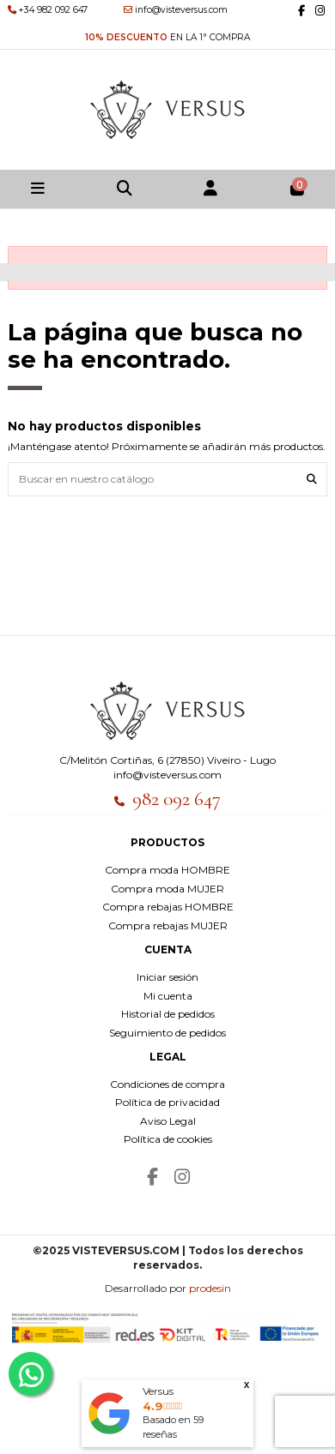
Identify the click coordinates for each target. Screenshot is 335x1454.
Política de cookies (168, 1139)
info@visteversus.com (167, 774)
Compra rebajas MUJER (168, 925)
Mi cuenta (167, 995)
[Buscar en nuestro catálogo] (311, 479)
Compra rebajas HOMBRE (168, 906)
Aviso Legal (168, 1121)
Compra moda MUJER (167, 888)
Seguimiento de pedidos (167, 1032)
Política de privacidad (167, 1102)
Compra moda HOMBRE (167, 869)
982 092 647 (176, 799)
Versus (158, 1391)
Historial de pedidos (168, 1013)
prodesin (210, 1288)
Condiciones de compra (167, 1084)
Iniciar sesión (167, 976)
